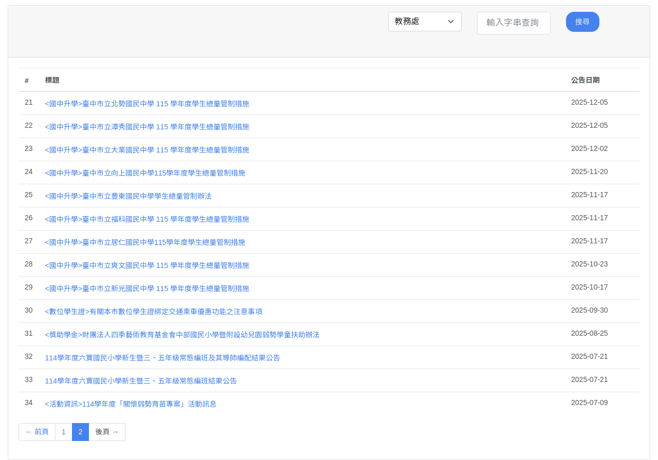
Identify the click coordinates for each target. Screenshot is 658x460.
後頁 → (107, 432)
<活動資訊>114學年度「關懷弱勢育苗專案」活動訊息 (131, 404)
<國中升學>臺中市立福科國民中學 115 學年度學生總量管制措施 (147, 219)
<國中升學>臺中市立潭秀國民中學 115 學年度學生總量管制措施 (147, 127)
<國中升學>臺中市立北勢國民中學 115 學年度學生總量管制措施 (147, 104)
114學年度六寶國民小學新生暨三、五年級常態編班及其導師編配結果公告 (162, 358)
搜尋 (582, 21)
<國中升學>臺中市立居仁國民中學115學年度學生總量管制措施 (145, 242)
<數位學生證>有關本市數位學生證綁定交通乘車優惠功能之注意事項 (153, 312)
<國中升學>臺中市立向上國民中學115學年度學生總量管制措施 (145, 173)
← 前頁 (37, 432)
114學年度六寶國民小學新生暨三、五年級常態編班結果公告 (141, 381)
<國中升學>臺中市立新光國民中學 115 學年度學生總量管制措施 (147, 288)
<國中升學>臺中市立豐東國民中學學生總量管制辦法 (128, 196)
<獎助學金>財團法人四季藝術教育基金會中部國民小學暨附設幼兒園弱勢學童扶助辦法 (182, 335)
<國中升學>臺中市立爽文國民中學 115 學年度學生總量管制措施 (147, 265)
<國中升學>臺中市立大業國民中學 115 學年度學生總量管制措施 (147, 150)
